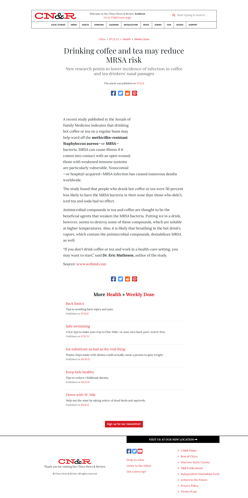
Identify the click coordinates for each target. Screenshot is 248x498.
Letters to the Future (194, 479)
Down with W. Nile (81, 394)
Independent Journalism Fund (200, 474)
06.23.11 (85, 382)
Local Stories (58, 25)
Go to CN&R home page (117, 17)
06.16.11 (85, 404)
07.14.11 (85, 313)
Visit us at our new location (173, 439)
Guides (179, 25)
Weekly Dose (141, 39)
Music (146, 25)
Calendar (113, 25)
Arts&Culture (131, 25)
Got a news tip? (136, 471)
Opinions (99, 25)
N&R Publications (192, 468)
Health (85, 25)
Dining (158, 25)
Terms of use (189, 491)
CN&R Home (189, 450)
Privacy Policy (190, 485)
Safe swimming (78, 326)
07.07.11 (85, 336)
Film (169, 25)
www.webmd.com (91, 264)
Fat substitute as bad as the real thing (95, 349)
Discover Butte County (195, 462)
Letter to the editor (139, 465)
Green (74, 25)
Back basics (75, 303)
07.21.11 (114, 39)
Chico (102, 39)
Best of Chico (189, 456)
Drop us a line (135, 460)
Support (193, 25)
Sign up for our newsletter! (124, 424)
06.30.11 (85, 359)
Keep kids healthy (80, 372)
